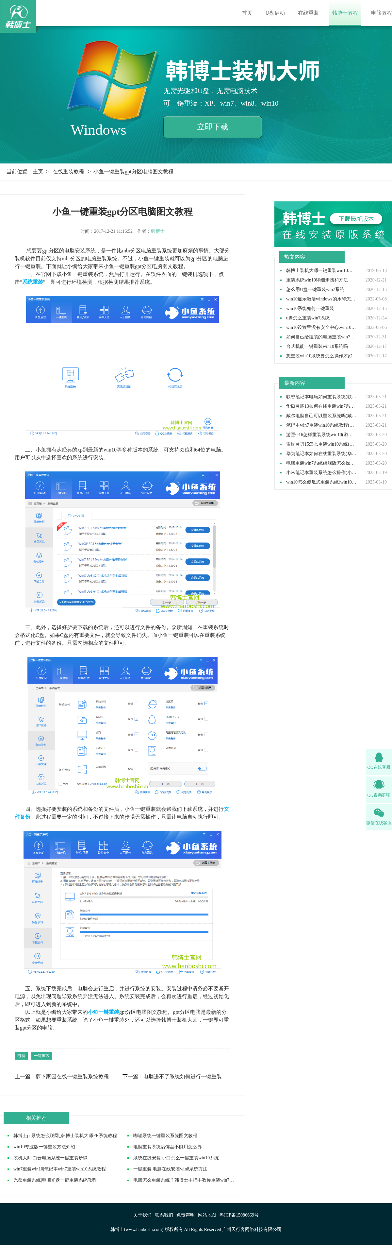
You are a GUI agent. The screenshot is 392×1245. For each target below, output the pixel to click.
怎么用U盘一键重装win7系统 (315, 289)
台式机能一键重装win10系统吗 (317, 346)
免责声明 (185, 1215)
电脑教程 (381, 13)
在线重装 (308, 13)
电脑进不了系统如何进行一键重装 (182, 1076)
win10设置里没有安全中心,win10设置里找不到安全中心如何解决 (321, 327)
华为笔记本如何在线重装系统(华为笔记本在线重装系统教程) (321, 454)
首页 (247, 13)
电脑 (21, 1055)
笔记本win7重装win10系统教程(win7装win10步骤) (321, 425)
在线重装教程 (68, 171)
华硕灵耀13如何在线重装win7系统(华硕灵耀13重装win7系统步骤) (321, 406)
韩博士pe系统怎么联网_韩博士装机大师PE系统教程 (65, 1135)
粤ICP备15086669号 (239, 1215)
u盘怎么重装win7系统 (308, 318)
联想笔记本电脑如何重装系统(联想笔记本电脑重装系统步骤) (321, 397)
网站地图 (207, 1215)
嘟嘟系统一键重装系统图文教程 (165, 1135)
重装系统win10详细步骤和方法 (317, 280)
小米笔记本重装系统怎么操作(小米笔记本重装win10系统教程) (321, 472)
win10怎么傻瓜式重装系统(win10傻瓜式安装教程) (321, 482)
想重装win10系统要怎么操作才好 (319, 356)
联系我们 (164, 1215)
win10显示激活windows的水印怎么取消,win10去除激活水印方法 (321, 299)
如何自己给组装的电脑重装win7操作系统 (321, 337)
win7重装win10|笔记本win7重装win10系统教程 (59, 1169)
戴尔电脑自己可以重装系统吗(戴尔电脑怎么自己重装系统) (321, 416)
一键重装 (42, 1055)
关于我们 (142, 1215)
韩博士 (158, 231)
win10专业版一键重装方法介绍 (44, 1146)
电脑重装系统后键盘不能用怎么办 (167, 1146)
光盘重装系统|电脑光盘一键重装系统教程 (55, 1180)
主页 (38, 171)
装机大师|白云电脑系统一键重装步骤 (50, 1157)
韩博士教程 (345, 13)
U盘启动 (275, 13)
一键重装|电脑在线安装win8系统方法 (170, 1169)
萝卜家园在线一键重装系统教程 (72, 1076)
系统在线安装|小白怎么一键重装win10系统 (176, 1157)
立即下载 (212, 127)
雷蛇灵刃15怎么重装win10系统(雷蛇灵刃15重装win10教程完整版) (321, 444)
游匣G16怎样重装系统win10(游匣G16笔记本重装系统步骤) (321, 435)
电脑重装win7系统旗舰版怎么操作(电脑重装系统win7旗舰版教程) (321, 463)
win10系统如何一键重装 (310, 308)
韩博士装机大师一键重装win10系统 (321, 270)
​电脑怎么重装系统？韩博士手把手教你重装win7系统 (185, 1180)
